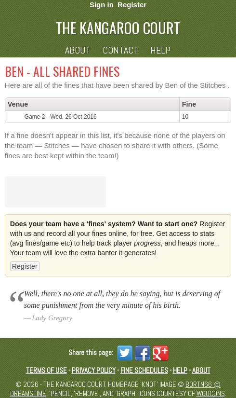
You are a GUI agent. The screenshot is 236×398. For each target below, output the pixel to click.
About (77, 50)
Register (132, 4)
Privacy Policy (94, 370)
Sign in (102, 4)
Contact (120, 50)
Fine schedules (144, 370)
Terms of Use (46, 370)
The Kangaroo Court (118, 28)
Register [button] (25, 266)
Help (160, 50)
